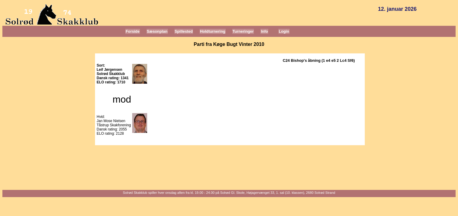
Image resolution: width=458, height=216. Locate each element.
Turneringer (243, 31)
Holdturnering (212, 31)
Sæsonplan (157, 31)
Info (264, 31)
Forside (132, 31)
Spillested (184, 31)
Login (284, 31)
